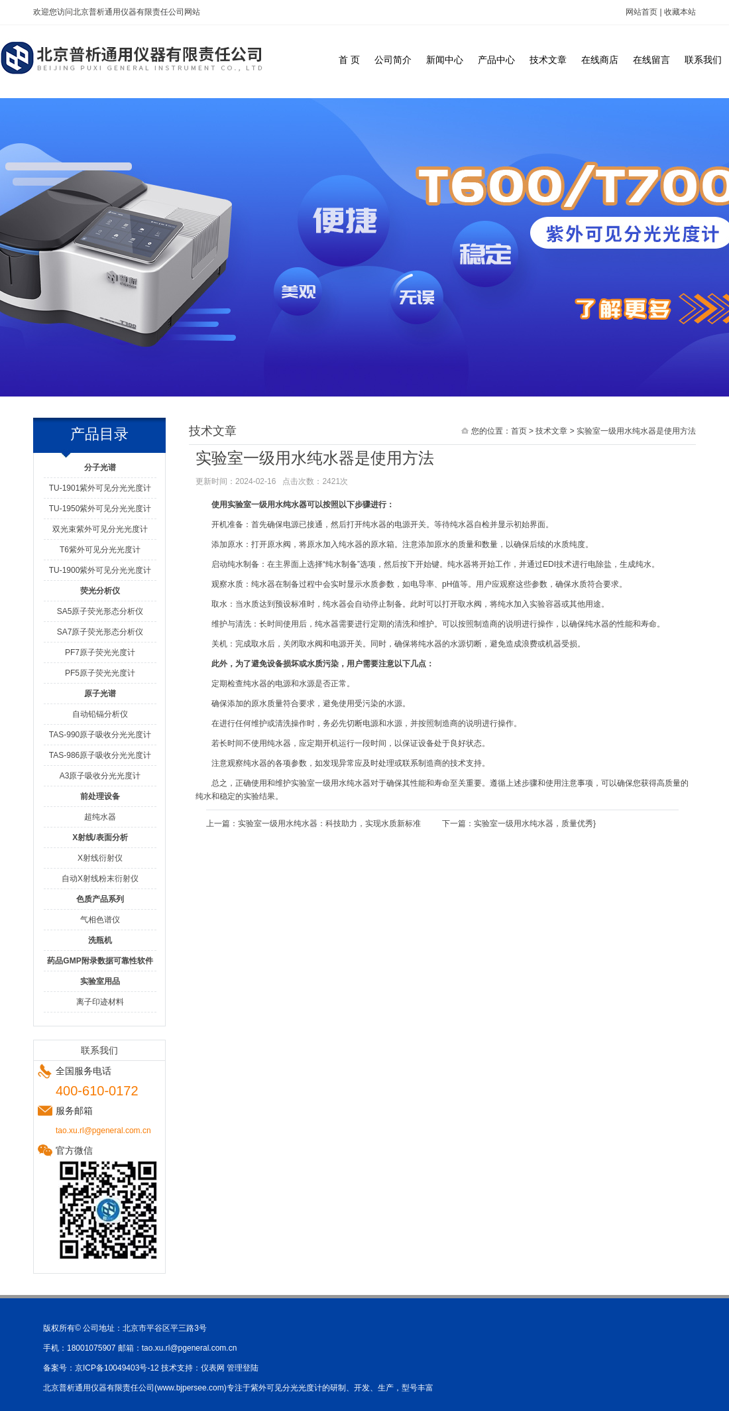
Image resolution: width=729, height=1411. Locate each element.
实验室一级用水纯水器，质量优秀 (533, 823)
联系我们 (703, 59)
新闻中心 (444, 59)
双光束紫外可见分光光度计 (100, 529)
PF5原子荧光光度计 (100, 673)
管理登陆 (242, 1368)
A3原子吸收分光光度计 (100, 775)
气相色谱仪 (100, 919)
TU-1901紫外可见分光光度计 (100, 488)
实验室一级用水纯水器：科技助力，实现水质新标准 (329, 823)
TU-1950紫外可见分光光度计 (100, 508)
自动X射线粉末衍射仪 (100, 878)
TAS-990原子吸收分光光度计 (100, 734)
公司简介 (393, 59)
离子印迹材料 (100, 1002)
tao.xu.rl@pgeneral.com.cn (189, 1348)
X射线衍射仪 (100, 858)
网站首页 (641, 12)
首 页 (349, 59)
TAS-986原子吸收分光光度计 (100, 755)
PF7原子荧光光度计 (100, 652)
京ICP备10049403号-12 (117, 1368)
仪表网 (213, 1368)
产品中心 (496, 59)
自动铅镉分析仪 (100, 714)
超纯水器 (100, 817)
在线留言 (651, 59)
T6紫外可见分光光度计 (100, 549)
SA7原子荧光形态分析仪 (100, 632)
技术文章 (548, 59)
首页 (519, 431)
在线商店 (599, 59)
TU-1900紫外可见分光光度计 (100, 570)
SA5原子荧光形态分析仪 (100, 611)
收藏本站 (680, 12)
